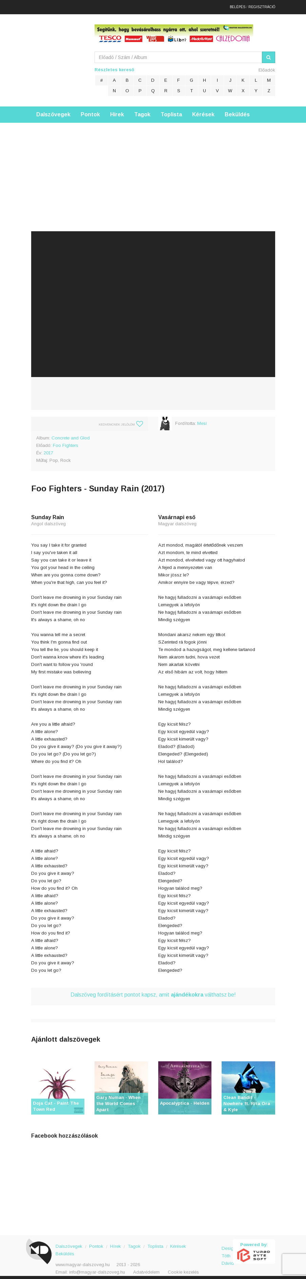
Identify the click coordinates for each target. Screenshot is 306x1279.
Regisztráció (261, 5)
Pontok (90, 110)
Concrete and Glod (71, 433)
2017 (48, 448)
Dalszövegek (53, 110)
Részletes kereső (114, 65)
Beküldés (237, 110)
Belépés (237, 5)
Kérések (203, 110)
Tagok (142, 110)
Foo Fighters (65, 441)
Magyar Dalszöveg (58, 54)
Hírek (117, 110)
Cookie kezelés (183, 1268)
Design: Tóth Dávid (227, 1248)
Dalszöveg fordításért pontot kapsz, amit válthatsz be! (153, 990)
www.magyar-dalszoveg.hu (83, 1260)
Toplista (171, 110)
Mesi (202, 419)
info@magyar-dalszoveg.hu (97, 1268)
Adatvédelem (146, 1268)
